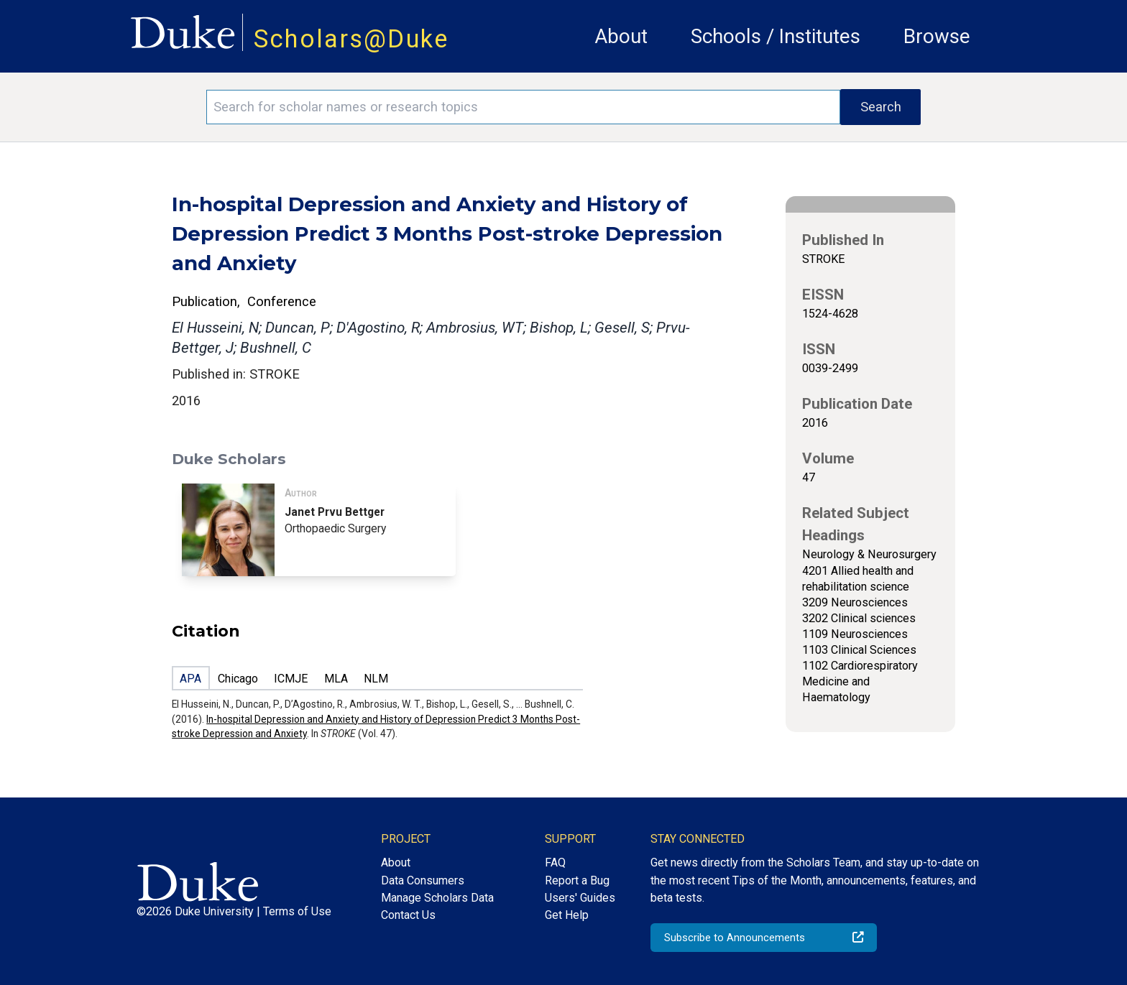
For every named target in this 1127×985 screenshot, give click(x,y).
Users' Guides (580, 898)
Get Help (567, 915)
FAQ (555, 862)
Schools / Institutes (775, 36)
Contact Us (408, 915)
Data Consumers (422, 880)
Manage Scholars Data (437, 898)
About (621, 36)
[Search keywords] (523, 107)
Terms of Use (297, 911)
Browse (936, 36)
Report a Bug (577, 880)
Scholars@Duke (351, 38)
